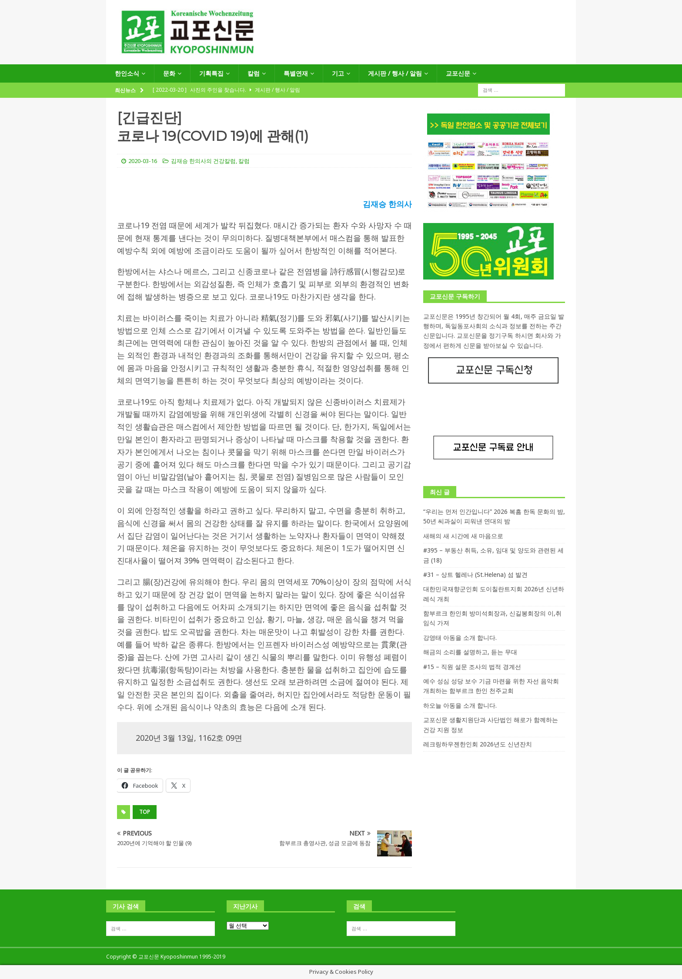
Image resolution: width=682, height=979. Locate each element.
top (144, 812)
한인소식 (127, 73)
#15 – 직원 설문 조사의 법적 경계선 (472, 667)
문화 (169, 73)
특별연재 (296, 73)
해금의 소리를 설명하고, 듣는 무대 (470, 652)
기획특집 (211, 73)
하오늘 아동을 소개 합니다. (460, 705)
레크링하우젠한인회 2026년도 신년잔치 (477, 744)
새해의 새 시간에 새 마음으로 (463, 536)
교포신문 (458, 73)
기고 (338, 73)
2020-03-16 (142, 161)
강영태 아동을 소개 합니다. (460, 637)
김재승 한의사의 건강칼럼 (203, 161)
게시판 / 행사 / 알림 (395, 73)
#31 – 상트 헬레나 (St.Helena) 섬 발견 (475, 574)
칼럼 (253, 73)
